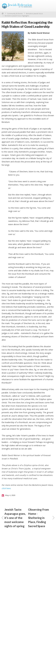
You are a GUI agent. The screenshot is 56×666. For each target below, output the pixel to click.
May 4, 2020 (8, 495)
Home (3, 13)
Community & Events (15, 14)
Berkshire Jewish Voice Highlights (17, 16)
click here (6, 488)
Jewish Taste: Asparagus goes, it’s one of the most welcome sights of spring (14, 518)
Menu (51, 5)
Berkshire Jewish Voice (34, 14)
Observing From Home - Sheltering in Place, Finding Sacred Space (41, 518)
